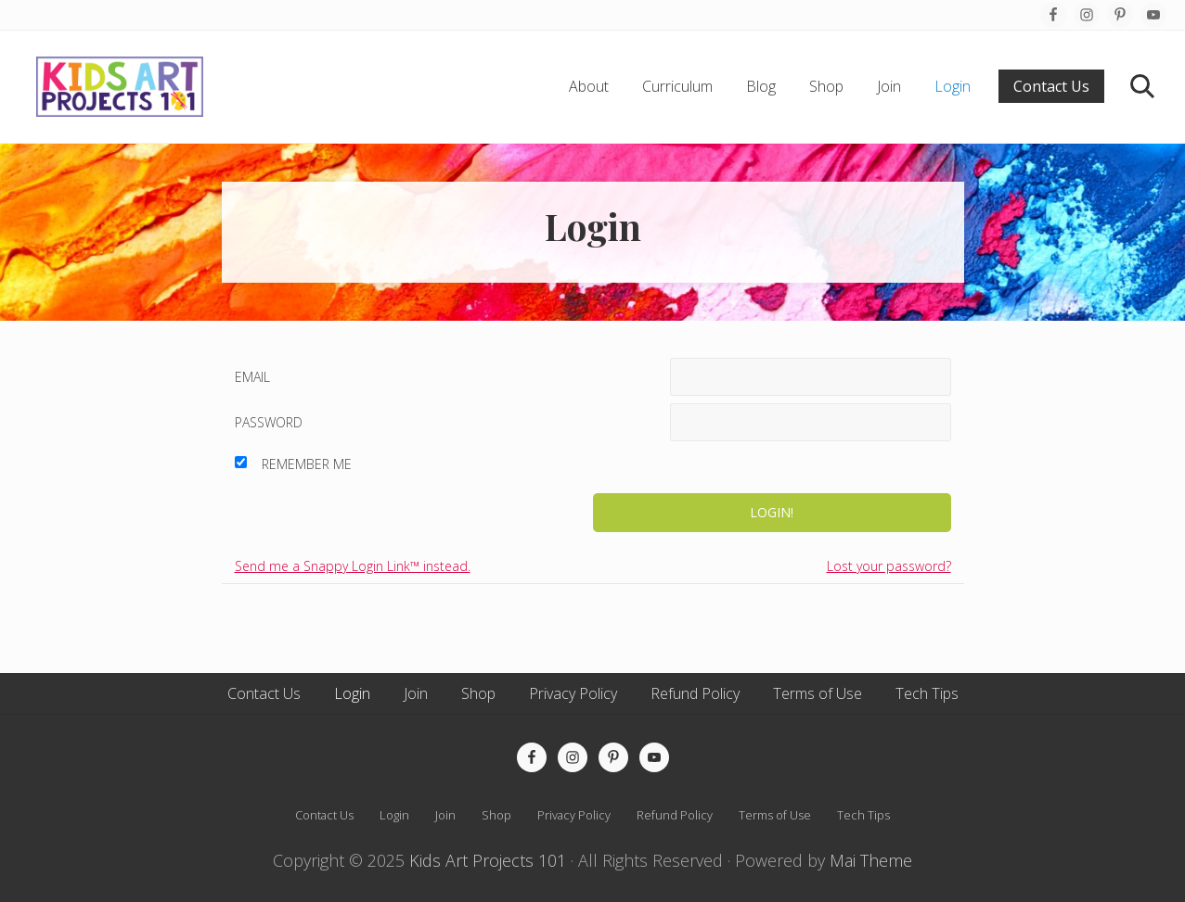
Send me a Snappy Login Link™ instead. (352, 566)
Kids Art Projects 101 (487, 860)
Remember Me (307, 464)
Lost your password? (889, 566)
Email (252, 377)
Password (269, 422)
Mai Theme (871, 860)
